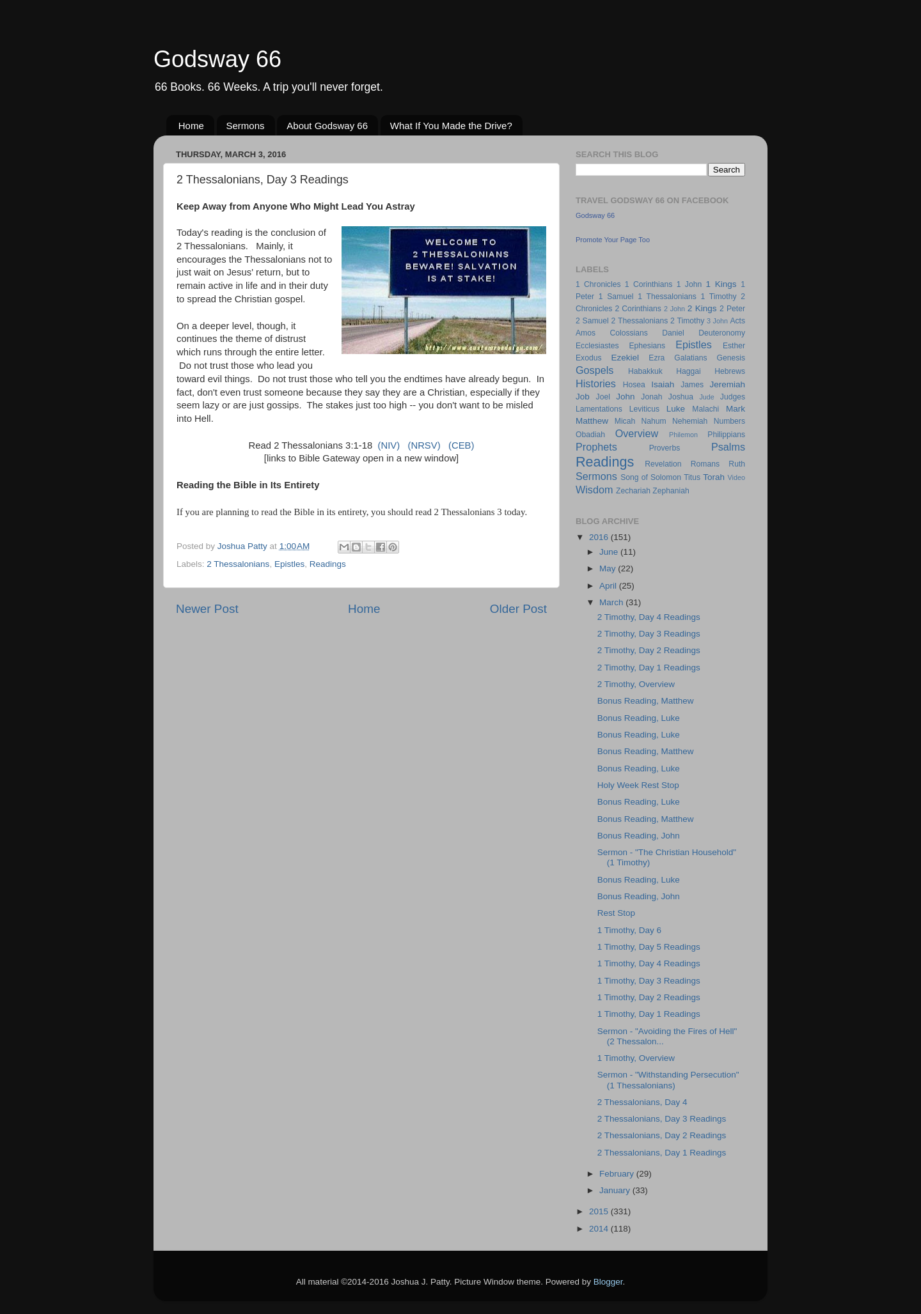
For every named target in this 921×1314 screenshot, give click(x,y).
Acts (737, 320)
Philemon (683, 434)
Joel (603, 396)
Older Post (518, 608)
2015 (600, 1211)
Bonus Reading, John (638, 835)
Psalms (728, 446)
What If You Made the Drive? (451, 125)
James (692, 384)
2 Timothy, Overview (636, 684)
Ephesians (647, 345)
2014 (600, 1228)
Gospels (594, 370)
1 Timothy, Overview (636, 1058)
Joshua (680, 396)
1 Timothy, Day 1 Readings (648, 1014)
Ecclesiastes (597, 345)
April (609, 586)
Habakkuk (645, 371)
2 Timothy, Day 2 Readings (648, 650)
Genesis (730, 357)
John (625, 396)
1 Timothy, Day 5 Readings (648, 947)
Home (191, 125)
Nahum (654, 421)
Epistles (289, 564)
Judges (732, 396)
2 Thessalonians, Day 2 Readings (662, 1135)
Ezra (657, 357)
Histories (596, 383)
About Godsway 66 (327, 125)
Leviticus (644, 409)
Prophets (596, 446)
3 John (717, 321)
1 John (689, 284)
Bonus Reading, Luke (638, 718)
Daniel (673, 332)
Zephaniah (670, 490)
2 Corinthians (638, 308)
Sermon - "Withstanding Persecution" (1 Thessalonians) (668, 1080)
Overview (636, 433)
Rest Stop (616, 913)
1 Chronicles (598, 284)
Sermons (245, 125)
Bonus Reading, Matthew (645, 701)
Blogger (608, 1282)
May (608, 568)
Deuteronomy (721, 332)
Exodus (589, 357)
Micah (625, 421)
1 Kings (721, 284)
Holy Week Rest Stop (638, 785)
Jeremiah (728, 384)
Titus (692, 477)
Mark (735, 409)
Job (583, 396)
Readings (328, 564)
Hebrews (729, 371)
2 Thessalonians (238, 564)
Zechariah (633, 490)
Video (736, 477)
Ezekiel (625, 357)
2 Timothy (687, 320)
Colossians (628, 332)
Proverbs (665, 448)
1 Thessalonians (667, 296)
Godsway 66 (217, 59)
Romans (705, 464)
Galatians (690, 357)
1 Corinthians (649, 284)
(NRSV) (423, 445)
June (609, 552)
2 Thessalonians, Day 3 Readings (662, 1119)
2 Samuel (592, 320)
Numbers (729, 421)
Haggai (688, 371)
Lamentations (599, 409)
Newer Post (207, 608)
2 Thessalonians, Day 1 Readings (662, 1152)
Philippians (726, 434)
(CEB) (461, 445)
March (612, 602)
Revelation (663, 464)
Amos (585, 332)
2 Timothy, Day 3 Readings (648, 633)
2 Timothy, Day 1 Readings (648, 667)
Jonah (651, 396)
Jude (706, 397)
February (617, 1174)
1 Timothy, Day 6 (629, 930)
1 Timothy (719, 296)
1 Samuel (616, 296)
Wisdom (594, 489)
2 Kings (702, 308)
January (616, 1190)
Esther (734, 345)
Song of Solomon (650, 477)
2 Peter (732, 308)
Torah (714, 477)
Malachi (705, 409)
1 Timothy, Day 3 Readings (648, 980)
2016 (600, 537)
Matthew (592, 421)
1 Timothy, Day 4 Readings (648, 963)
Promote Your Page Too (613, 239)
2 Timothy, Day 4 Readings (648, 617)
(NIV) (388, 445)
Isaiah (662, 384)
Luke (675, 409)
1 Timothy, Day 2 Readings (648, 997)
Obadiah (590, 434)
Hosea (634, 384)
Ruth (736, 464)
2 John (674, 309)
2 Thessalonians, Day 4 (642, 1102)
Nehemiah (689, 421)
